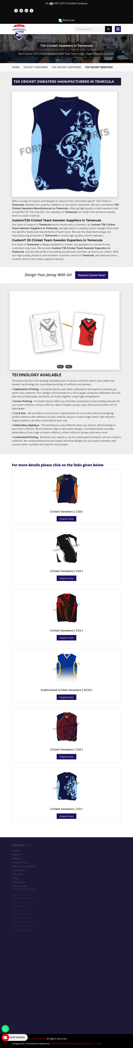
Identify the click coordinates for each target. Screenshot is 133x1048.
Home (16, 67)
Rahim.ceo (66, 20)
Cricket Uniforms (35, 67)
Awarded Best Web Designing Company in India (76, 1043)
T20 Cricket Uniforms (66, 67)
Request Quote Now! (91, 275)
